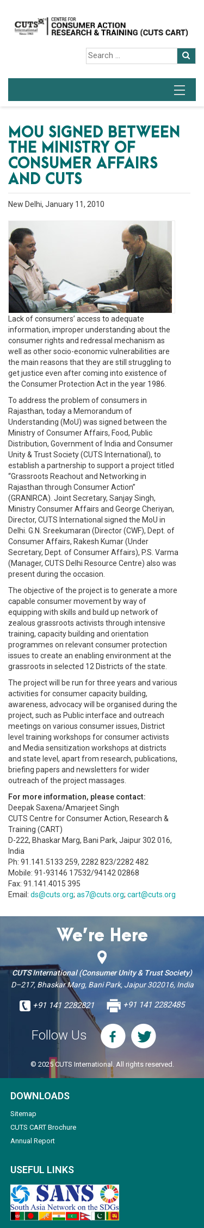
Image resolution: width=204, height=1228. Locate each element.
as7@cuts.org (100, 894)
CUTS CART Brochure (43, 1127)
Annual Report (32, 1141)
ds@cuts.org (51, 894)
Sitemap (23, 1114)
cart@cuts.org (151, 894)
